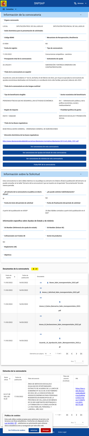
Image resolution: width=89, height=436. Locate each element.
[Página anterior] (72, 353)
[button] (44, 14)
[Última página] (81, 353)
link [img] (41, 283)
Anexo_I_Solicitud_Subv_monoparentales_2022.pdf (59, 292)
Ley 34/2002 (11, 423)
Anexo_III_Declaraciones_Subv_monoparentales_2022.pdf (60, 324)
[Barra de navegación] (9, 9)
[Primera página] (67, 353)
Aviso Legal (62, 432)
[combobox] (48, 353)
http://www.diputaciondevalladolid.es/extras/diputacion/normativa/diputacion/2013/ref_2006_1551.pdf (41, 141)
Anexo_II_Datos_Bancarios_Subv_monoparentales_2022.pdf (60, 306)
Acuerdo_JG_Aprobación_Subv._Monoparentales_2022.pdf (60, 342)
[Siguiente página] (76, 353)
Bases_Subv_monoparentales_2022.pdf (62, 282)
